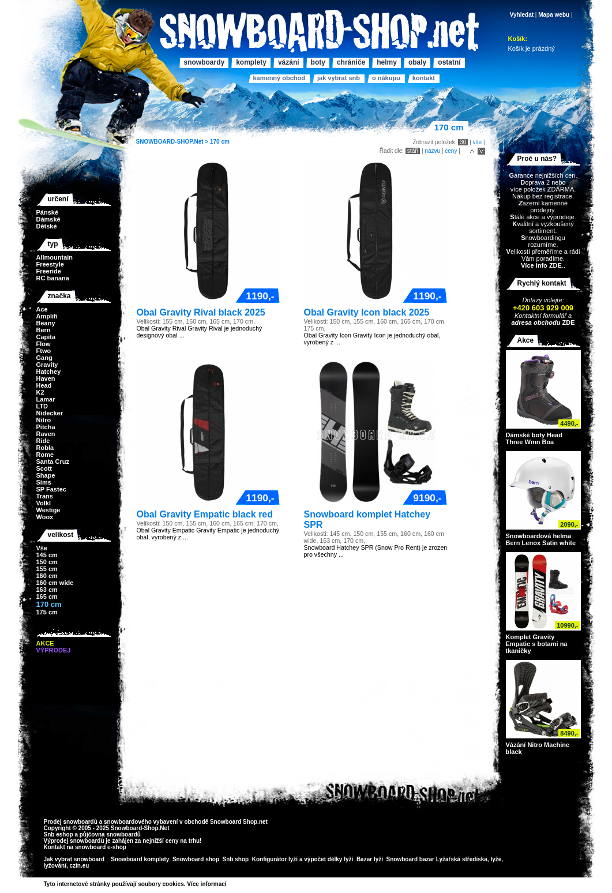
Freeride (48, 271)
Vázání (288, 62)
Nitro (43, 420)
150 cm (47, 561)
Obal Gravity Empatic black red (205, 514)
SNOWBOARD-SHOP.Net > (173, 141)
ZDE (567, 322)
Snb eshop (58, 834)
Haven (45, 378)
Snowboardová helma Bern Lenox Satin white (541, 539)
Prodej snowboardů (71, 822)
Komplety (251, 62)
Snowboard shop (195, 859)
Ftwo (43, 350)
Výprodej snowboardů (74, 841)
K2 (40, 392)
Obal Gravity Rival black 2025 (201, 312)
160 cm (47, 575)
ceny (451, 151)
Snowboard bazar (410, 859)
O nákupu (386, 77)
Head (44, 385)
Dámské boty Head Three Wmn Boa (534, 438)
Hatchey (48, 371)
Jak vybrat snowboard (75, 859)
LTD (42, 406)
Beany (45, 323)
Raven (45, 433)
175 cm (47, 612)
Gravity (47, 364)
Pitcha (45, 426)
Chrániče (351, 62)
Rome (45, 454)
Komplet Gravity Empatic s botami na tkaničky (537, 643)
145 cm (47, 554)
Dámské (48, 219)
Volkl (43, 503)
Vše (42, 548)
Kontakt (423, 77)
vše (477, 142)
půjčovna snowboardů (110, 834)
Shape (45, 475)
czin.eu (79, 865)
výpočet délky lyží (328, 859)
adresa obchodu (535, 322)
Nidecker (49, 413)
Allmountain (54, 257)
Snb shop (236, 859)
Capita (46, 336)
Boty (318, 62)
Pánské (47, 212)
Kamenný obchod (279, 77)
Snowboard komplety (140, 859)
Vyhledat (522, 15)
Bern (43, 330)
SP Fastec (51, 489)
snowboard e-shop (100, 847)
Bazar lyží (369, 859)
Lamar (45, 399)
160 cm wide (55, 582)
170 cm (220, 141)
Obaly (417, 62)
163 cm (47, 589)
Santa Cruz (52, 461)
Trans (44, 496)
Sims (43, 482)
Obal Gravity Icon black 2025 (367, 312)
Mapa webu (553, 15)
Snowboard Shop (233, 822)
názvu (432, 151)
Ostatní (449, 62)
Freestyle (50, 264)
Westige (48, 509)
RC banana (52, 278)
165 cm (47, 596)
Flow (43, 343)
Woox (45, 516)
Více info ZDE (541, 265)
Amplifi (47, 316)
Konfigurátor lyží (275, 859)
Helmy (387, 62)
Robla (45, 447)
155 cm (47, 568)
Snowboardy (204, 62)
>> (231, 884)
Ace (42, 309)
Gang (44, 357)
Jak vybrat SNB (338, 77)
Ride (43, 440)
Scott (44, 468)
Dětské (46, 226)
